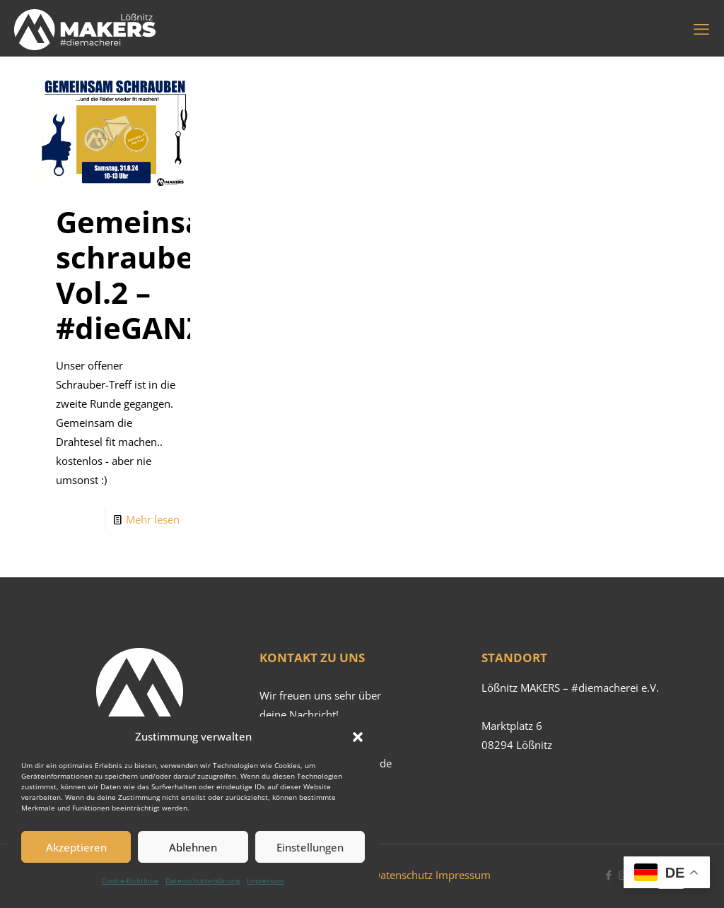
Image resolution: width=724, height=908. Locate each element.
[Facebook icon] (608, 875)
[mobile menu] (701, 28)
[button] (358, 737)
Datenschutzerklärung (202, 880)
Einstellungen (310, 847)
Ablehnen (193, 847)
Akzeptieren (76, 847)
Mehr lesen (153, 519)
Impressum (265, 880)
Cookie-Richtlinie (130, 880)
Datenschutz (403, 875)
